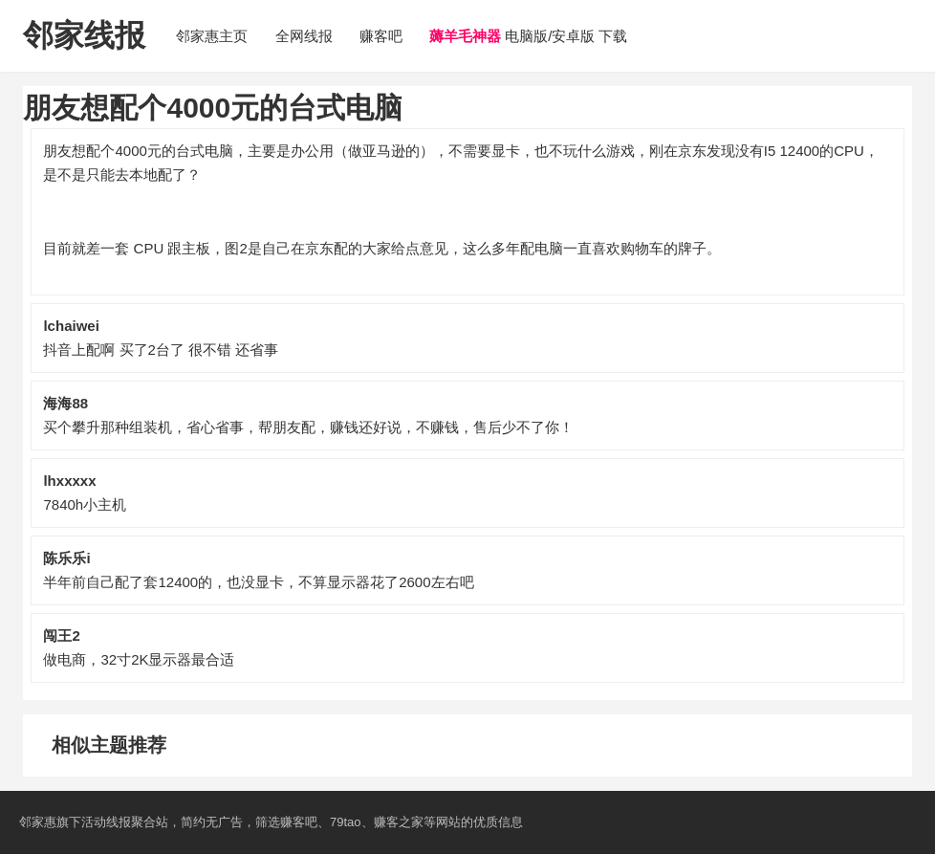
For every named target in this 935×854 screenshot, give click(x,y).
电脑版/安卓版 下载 (528, 36)
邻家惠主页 (212, 36)
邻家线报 (84, 35)
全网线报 (304, 36)
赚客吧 (380, 36)
